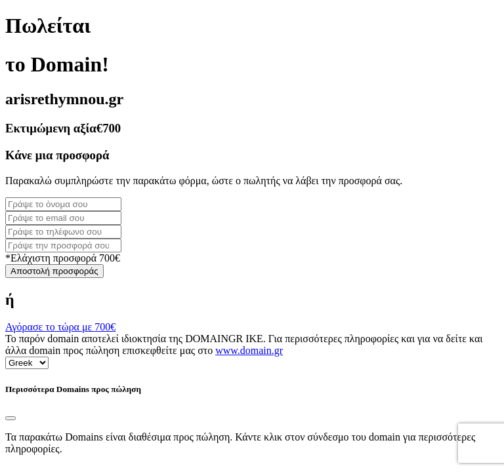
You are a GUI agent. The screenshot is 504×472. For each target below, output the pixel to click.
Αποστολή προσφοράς (54, 271)
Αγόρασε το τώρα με (60, 326)
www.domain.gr (249, 350)
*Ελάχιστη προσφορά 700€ (62, 258)
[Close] (10, 418)
